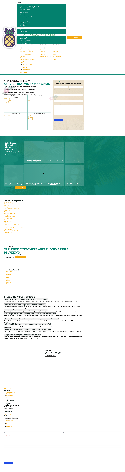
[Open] (4, 399)
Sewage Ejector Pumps (25, 43)
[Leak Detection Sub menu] (44, 48)
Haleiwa (8, 276)
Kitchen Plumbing (8, 212)
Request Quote (7, 465)
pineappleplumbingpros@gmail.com (12, 417)
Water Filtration (23, 26)
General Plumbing (39, 113)
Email (57, 92)
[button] (45, 270)
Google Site (9, 427)
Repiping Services (24, 12)
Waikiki (8, 281)
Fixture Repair (26, 22)
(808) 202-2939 (74, 37)
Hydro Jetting (23, 38)
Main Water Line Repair (25, 40)
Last (69, 89)
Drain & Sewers (16, 113)
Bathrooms (22, 19)
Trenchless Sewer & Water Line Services (13, 228)
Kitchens (22, 14)
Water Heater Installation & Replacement (29, 6)
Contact (19, 44)
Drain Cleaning (23, 37)
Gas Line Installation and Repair (27, 11)
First (54, 89)
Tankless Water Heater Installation (28, 8)
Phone (57, 99)
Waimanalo (9, 275)
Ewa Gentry (9, 272)
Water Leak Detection (25, 30)
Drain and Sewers (21, 35)
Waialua (8, 278)
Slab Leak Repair (24, 33)
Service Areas (9, 402)
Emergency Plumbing (25, 4)
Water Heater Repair (25, 9)
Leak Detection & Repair (15, 96)
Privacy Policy (9, 420)
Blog (7, 424)
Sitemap (8, 425)
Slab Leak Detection (24, 31)
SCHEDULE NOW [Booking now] (51, 355)
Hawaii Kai (8, 283)
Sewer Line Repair (24, 41)
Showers (25, 24)
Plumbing (19, 2)
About (7, 422)
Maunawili (8, 280)
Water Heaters (39, 96)
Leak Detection (21, 27)
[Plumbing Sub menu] (21, 48)
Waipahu (8, 273)
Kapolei (8, 284)
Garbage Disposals (27, 17)
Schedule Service (10, 188)
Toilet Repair (26, 21)
